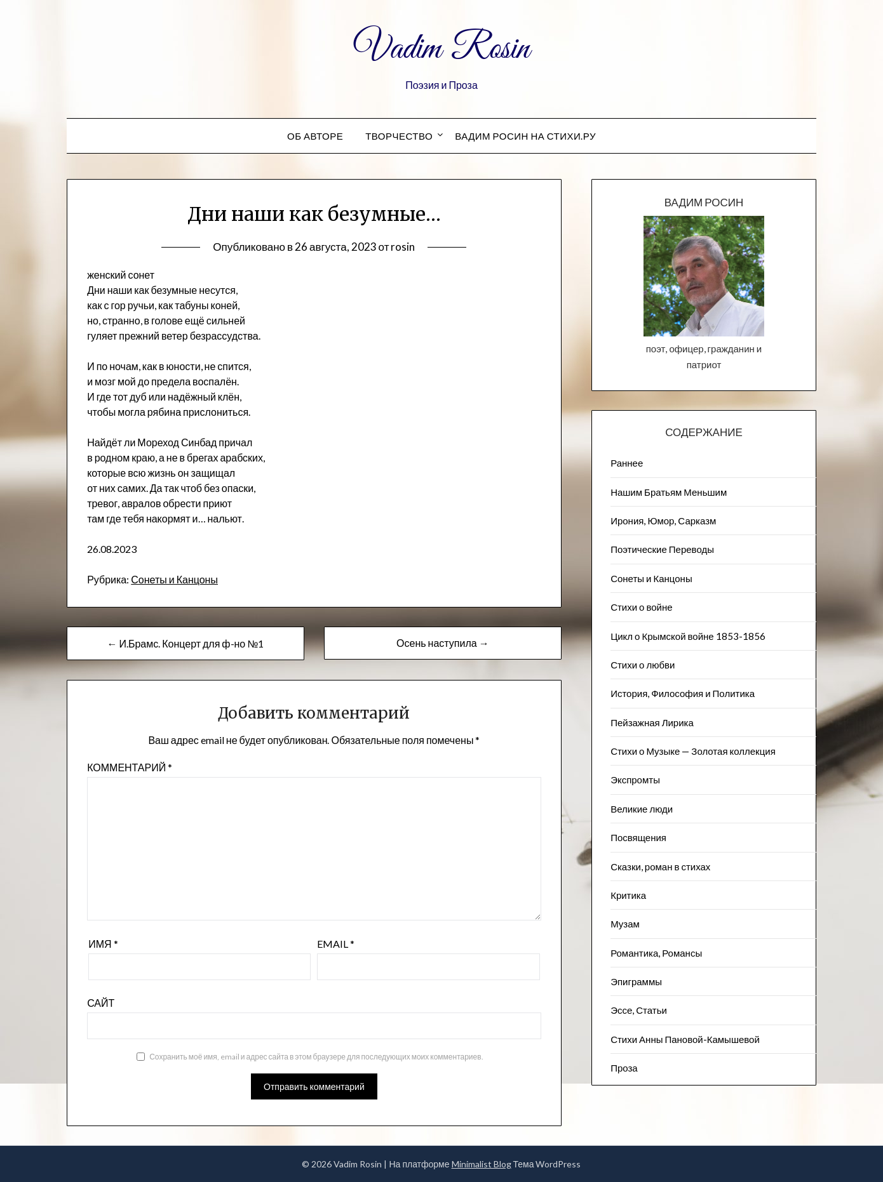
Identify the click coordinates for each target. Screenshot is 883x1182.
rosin (403, 246)
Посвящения (638, 837)
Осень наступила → (442, 643)
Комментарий (129, 767)
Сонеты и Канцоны (174, 579)
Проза (624, 1067)
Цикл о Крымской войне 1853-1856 (687, 636)
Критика (628, 895)
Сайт (100, 1003)
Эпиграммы (636, 981)
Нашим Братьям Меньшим (668, 492)
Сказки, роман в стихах (660, 866)
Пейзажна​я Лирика (652, 722)
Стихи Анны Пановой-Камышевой (685, 1039)
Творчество (399, 136)
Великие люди (641, 808)
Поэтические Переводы (662, 549)
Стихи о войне (641, 607)
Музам (625, 923)
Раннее (626, 462)
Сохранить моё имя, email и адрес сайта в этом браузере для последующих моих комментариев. (316, 1056)
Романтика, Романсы (656, 953)
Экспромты (635, 779)
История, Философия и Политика (682, 693)
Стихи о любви (642, 664)
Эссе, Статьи (638, 1010)
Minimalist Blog (481, 1164)
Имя (103, 944)
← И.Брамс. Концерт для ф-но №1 (185, 643)
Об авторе (315, 136)
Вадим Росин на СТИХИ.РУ (525, 136)
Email (335, 944)
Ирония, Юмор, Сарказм (663, 520)
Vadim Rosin (441, 49)
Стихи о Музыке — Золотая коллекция (693, 751)
